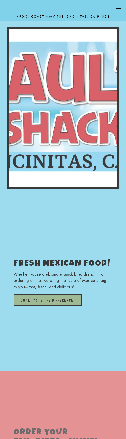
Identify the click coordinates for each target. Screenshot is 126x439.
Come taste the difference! (48, 300)
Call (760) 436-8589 (63, 431)
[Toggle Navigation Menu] (118, 7)
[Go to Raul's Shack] (63, 16)
